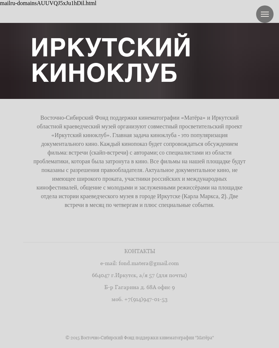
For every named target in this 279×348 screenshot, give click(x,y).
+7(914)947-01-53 (145, 299)
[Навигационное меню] (265, 14)
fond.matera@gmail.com (149, 263)
